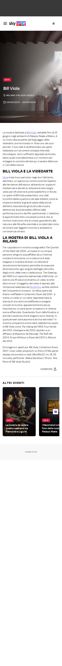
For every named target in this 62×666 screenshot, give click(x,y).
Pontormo (35, 287)
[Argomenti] (53, 23)
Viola (5, 177)
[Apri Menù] (5, 23)
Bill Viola (31, 132)
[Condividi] (49, 369)
